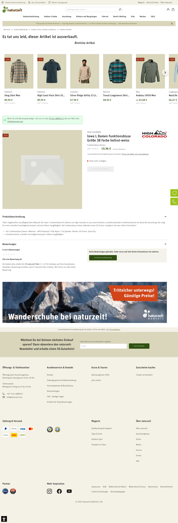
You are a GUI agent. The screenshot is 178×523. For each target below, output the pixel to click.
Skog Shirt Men (12, 95)
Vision (138, 439)
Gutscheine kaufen (145, 367)
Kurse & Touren (152, 2)
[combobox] (92, 9)
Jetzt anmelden (139, 346)
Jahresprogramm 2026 (100, 375)
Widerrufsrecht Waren (117, 487)
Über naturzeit (166, 2)
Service (139, 450)
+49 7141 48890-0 (15, 394)
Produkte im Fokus (98, 445)
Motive (138, 445)
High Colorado (94, 132)
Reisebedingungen (118, 492)
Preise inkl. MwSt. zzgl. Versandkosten (135, 154)
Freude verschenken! (144, 375)
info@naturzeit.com (15, 121)
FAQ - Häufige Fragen (55, 397)
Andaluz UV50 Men (146, 95)
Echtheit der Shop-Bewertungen (59, 402)
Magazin (141, 2)
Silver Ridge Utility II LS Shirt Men (83, 96)
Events (138, 456)
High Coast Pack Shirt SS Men (50, 96)
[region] (84, 75)
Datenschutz (153, 487)
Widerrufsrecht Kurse (137, 487)
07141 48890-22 (56, 119)
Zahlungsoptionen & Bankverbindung (61, 380)
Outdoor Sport (97, 439)
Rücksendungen (53, 391)
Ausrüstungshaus (143, 434)
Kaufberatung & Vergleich (101, 428)
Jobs (137, 461)
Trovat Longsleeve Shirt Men (115, 96)
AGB (104, 487)
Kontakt (50, 375)
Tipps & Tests (96, 434)
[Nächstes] (165, 72)
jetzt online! (96, 380)
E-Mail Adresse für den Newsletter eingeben (95, 342)
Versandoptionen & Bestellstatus (60, 386)
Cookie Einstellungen (99, 492)
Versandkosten (115, 329)
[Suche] (119, 9)
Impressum (95, 487)
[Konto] (168, 9)
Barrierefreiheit (166, 487)
